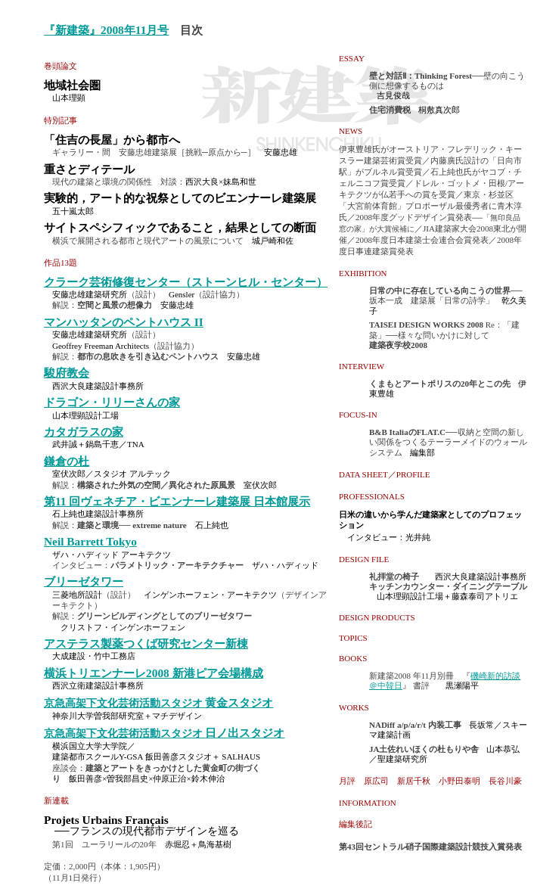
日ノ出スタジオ (244, 732)
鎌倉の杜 (66, 461)
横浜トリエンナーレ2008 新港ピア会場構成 (153, 673)
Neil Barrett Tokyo (90, 541)
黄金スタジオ (239, 702)
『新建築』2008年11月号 (106, 29)
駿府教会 (66, 372)
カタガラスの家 (83, 431)
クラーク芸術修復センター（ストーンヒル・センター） (186, 281)
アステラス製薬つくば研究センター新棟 (146, 643)
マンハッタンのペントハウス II (123, 321)
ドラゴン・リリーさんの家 (112, 402)
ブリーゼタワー (83, 581)
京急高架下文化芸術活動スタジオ (124, 703)
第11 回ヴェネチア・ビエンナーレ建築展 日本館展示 (177, 501)
